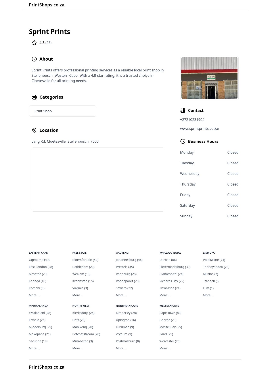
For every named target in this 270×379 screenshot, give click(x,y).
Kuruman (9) (125, 327)
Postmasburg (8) (128, 341)
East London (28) (41, 267)
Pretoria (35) (125, 267)
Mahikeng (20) (82, 327)
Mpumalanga (38, 306)
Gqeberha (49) (39, 260)
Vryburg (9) (124, 334)
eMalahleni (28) (40, 313)
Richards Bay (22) (171, 281)
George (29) (167, 320)
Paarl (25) (166, 334)
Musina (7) (210, 274)
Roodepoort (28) (128, 281)
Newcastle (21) (169, 288)
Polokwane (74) (214, 260)
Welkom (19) (81, 274)
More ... (34, 295)
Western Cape (169, 306)
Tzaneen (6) (211, 281)
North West (80, 306)
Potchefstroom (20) (86, 334)
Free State (79, 253)
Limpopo (209, 253)
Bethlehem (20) (83, 267)
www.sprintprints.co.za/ (200, 128)
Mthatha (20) (38, 274)
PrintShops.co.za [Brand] (47, 5)
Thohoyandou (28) (216, 267)
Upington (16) (126, 320)
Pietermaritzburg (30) (174, 267)
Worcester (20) (169, 341)
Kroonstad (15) (83, 281)
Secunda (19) (38, 341)
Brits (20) (78, 320)
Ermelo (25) (37, 320)
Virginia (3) (80, 288)
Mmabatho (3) (82, 341)
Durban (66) (168, 260)
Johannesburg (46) (129, 260)
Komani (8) (36, 288)
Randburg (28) (126, 274)
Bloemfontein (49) (85, 260)
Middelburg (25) (40, 327)
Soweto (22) (124, 288)
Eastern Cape (38, 253)
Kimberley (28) (126, 313)
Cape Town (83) (170, 313)
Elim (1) (208, 288)
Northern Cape (127, 306)
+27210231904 (192, 119)
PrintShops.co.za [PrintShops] (47, 367)
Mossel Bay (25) (170, 327)
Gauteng (122, 253)
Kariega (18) (37, 281)
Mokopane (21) (40, 334)
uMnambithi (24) (171, 274)
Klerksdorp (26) (83, 313)
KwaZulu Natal (170, 253)
